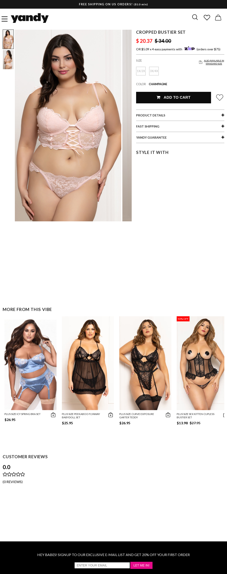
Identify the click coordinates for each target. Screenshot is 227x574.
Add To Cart (173, 97)
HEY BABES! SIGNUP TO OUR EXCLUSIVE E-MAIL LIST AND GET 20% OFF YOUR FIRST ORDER (113, 554)
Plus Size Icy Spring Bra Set (22, 414)
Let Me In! (141, 565)
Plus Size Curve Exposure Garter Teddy (136, 415)
